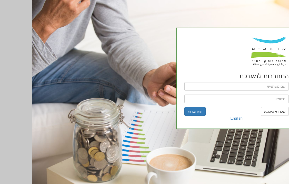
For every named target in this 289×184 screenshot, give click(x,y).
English (205, 118)
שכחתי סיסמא (243, 111)
